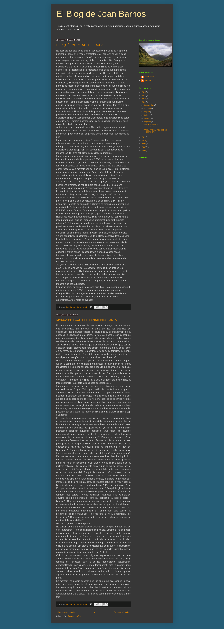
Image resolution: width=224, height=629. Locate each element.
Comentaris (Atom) (75, 616)
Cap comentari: (82, 307)
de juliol (147, 112)
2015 (144, 92)
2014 (144, 96)
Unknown (147, 80)
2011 (144, 137)
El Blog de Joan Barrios (101, 14)
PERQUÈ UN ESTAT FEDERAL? (79, 45)
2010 (144, 140)
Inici (93, 612)
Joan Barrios (149, 77)
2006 (144, 150)
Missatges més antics (121, 612)
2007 (144, 147)
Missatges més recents (66, 612)
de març (147, 118)
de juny (147, 115)
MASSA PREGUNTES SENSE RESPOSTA (86, 319)
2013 (144, 99)
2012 (144, 102)
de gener (147, 122)
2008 (144, 144)
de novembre (149, 105)
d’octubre (147, 108)
